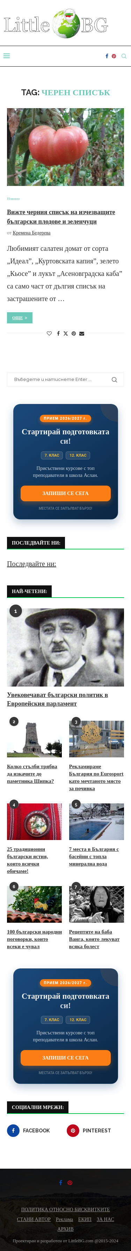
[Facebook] (106, 56)
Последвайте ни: (31, 564)
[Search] (124, 56)
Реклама (64, 1219)
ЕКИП (85, 1219)
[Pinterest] (114, 56)
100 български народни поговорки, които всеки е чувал (34, 939)
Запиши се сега (65, 493)
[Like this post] (49, 334)
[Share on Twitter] (65, 333)
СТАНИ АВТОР (34, 1219)
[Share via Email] (81, 334)
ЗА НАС (105, 1219)
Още (19, 317)
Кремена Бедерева (31, 232)
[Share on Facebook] (58, 334)
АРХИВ (65, 1229)
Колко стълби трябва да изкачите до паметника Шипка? (32, 774)
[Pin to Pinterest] (74, 334)
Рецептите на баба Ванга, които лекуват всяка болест (94, 939)
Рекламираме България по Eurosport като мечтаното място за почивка (96, 777)
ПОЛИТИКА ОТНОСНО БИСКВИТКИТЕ (65, 1209)
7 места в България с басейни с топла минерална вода (94, 856)
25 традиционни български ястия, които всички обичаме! (27, 860)
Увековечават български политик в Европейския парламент (57, 699)
